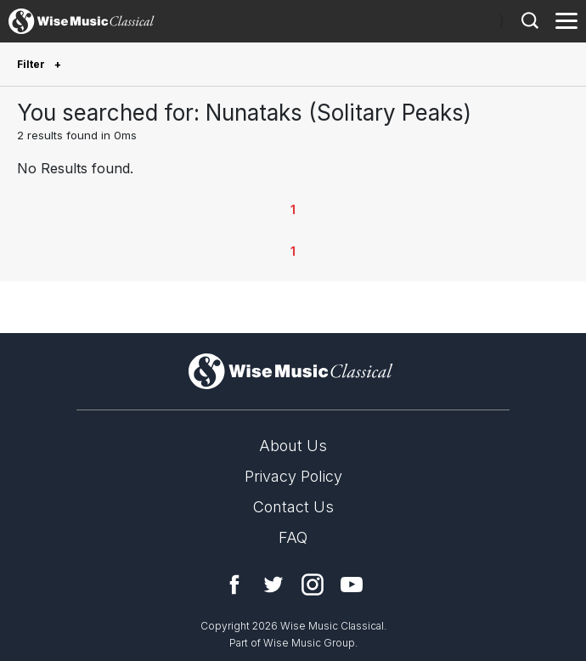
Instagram (312, 584)
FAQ (293, 537)
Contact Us (293, 507)
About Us (293, 446)
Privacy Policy (293, 476)
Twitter (273, 584)
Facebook (234, 584)
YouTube (352, 584)
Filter (32, 64)
